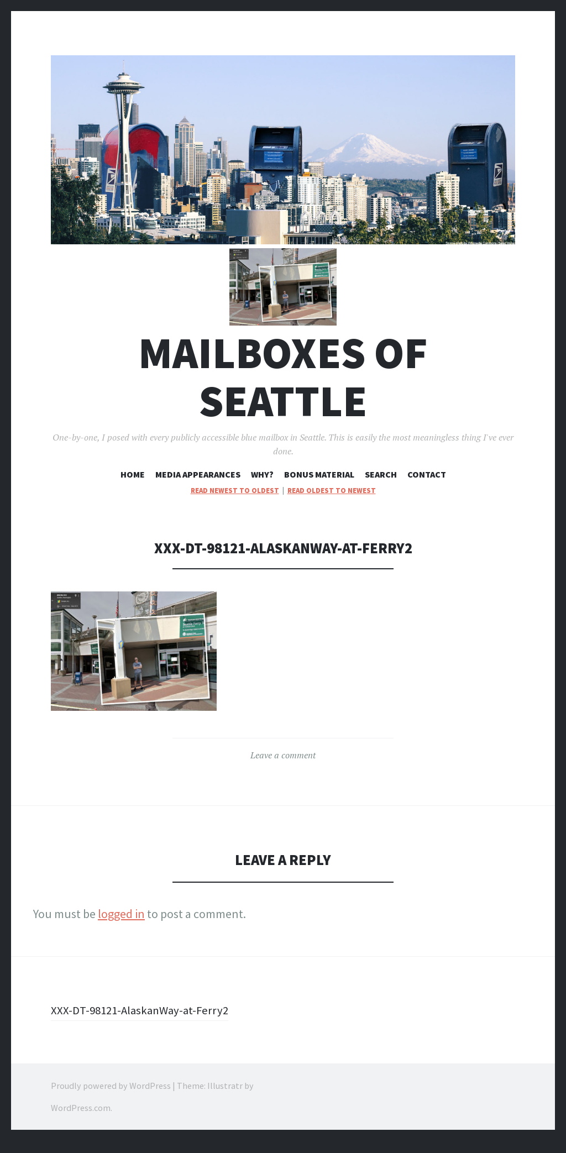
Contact (426, 486)
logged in (121, 926)
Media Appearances (197, 486)
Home (132, 486)
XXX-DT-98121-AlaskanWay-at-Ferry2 (143, 1022)
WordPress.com (81, 1119)
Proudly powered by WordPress (111, 1097)
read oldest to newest (331, 502)
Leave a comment (283, 767)
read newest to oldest (235, 502)
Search (381, 486)
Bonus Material (319, 486)
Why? (262, 486)
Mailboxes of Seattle (283, 389)
